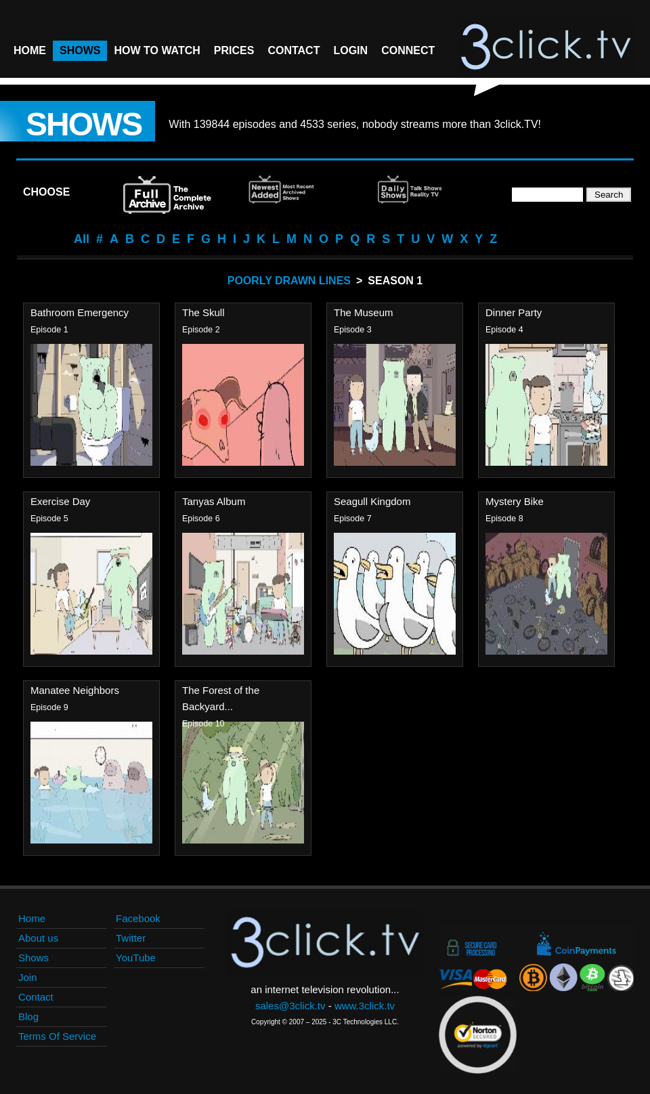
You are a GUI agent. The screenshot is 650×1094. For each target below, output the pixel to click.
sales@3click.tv (290, 1005)
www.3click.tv (364, 1005)
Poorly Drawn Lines (289, 280)
